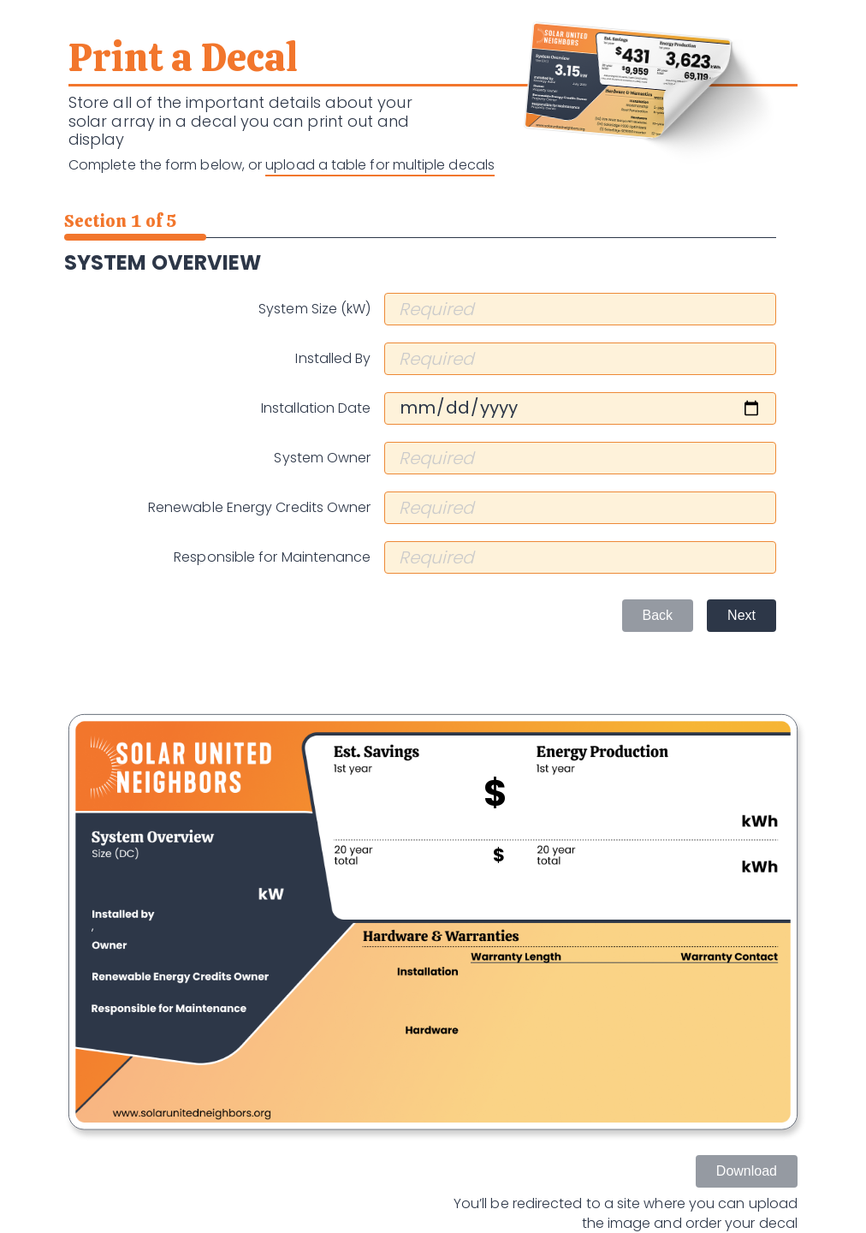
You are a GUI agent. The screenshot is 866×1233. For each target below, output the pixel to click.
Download (746, 1171)
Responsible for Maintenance (272, 557)
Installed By (333, 358)
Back (658, 615)
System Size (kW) (314, 309)
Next (741, 615)
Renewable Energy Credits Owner (259, 507)
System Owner (322, 458)
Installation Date (316, 408)
